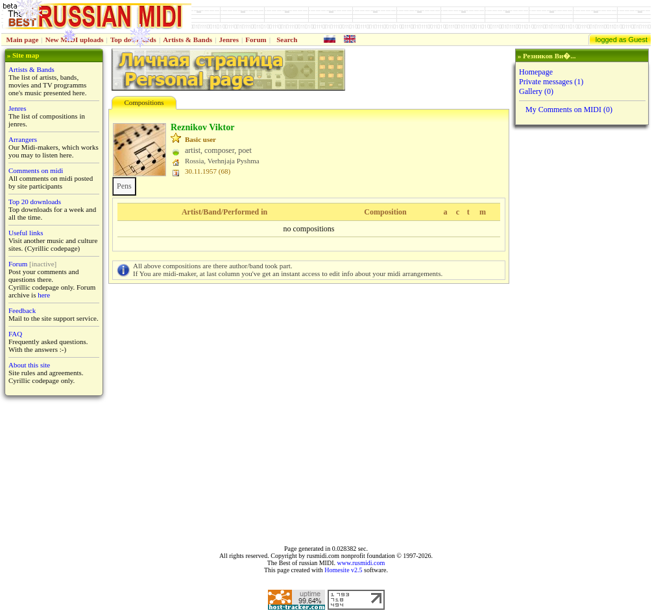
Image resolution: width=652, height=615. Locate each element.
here (44, 295)
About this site (29, 365)
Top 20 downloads (34, 201)
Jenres (229, 39)
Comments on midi (35, 170)
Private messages (551, 81)
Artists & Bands (187, 39)
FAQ (15, 334)
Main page (22, 39)
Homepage (536, 71)
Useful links (25, 233)
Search (286, 39)
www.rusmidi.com (361, 562)
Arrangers (22, 139)
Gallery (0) (536, 91)
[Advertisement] (581, 335)
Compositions (143, 102)
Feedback (22, 310)
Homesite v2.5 (343, 570)
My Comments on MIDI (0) (568, 109)
